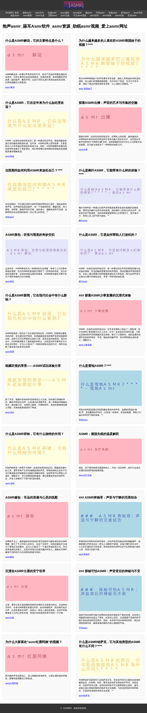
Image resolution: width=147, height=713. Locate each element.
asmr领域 (9, 156)
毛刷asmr (113, 13)
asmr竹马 (39, 13)
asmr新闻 (9, 352)
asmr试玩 (9, 412)
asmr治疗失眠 (85, 475)
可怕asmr (83, 628)
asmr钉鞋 (119, 15)
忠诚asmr (52, 13)
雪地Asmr (83, 420)
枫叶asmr (83, 221)
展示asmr (83, 281)
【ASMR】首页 (12, 13)
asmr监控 (77, 13)
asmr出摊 (83, 149)
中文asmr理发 (79, 15)
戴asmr (88, 13)
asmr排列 (94, 15)
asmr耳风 (138, 13)
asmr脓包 (9, 281)
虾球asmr (125, 13)
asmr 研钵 (10, 483)
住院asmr (9, 217)
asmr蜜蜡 (27, 15)
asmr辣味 (107, 15)
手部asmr (100, 13)
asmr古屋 (9, 618)
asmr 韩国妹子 (85, 89)
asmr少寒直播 (85, 345)
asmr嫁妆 (9, 557)
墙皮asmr (15, 15)
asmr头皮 (40, 15)
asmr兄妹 (65, 15)
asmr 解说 (10, 87)
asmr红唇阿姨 (11, 683)
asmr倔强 (64, 13)
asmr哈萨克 (84, 695)
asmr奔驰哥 (84, 554)
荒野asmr (52, 15)
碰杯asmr (27, 13)
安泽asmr (132, 15)
